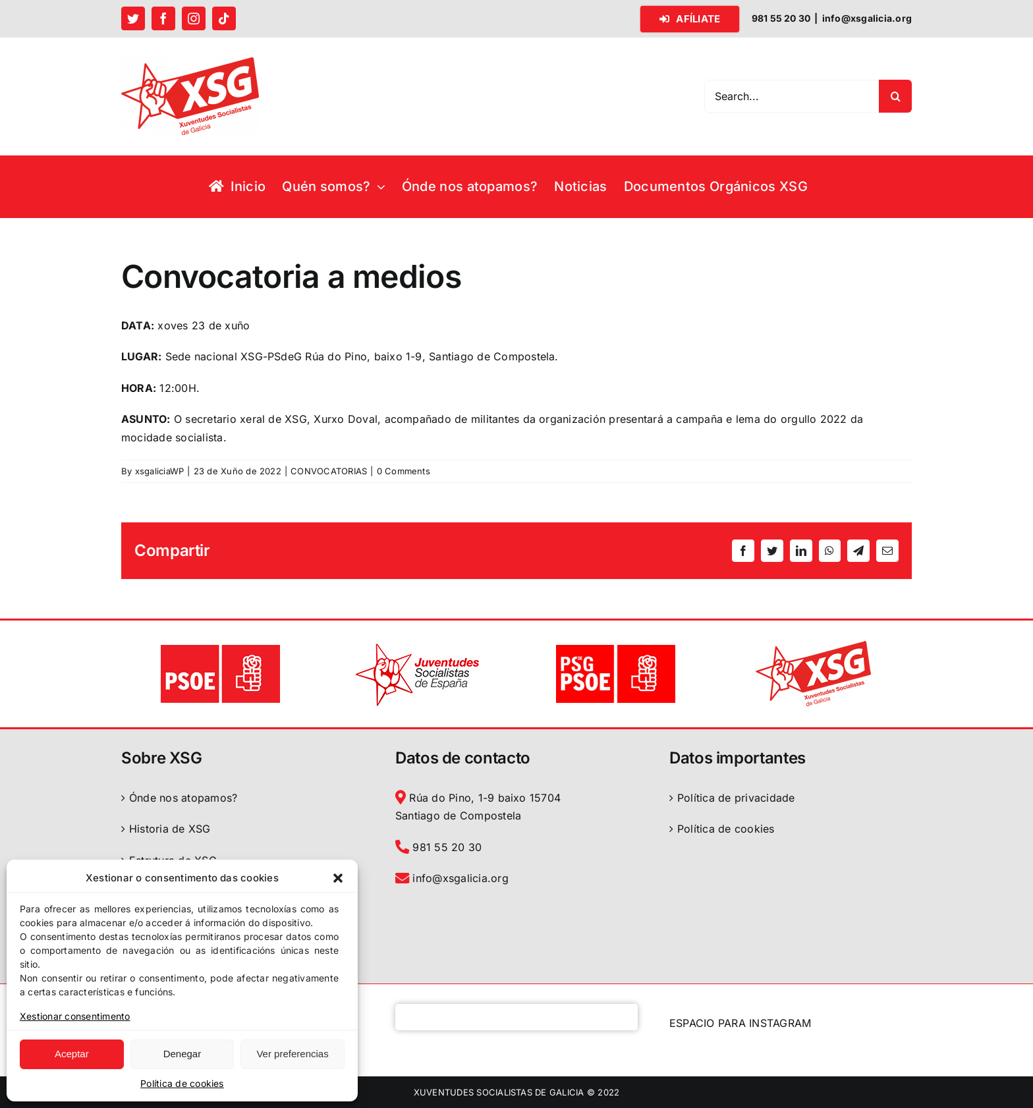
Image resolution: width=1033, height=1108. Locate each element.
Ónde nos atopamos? (183, 797)
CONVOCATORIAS (329, 471)
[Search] (895, 96)
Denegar (182, 1053)
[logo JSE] (417, 645)
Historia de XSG (170, 828)
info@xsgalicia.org (867, 18)
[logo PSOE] (220, 645)
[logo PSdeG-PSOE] (615, 645)
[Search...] (791, 96)
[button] (338, 878)
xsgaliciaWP (159, 471)
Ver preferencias (292, 1053)
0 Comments (403, 471)
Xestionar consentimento (75, 1016)
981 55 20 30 (438, 847)
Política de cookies (182, 1083)
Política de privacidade (736, 797)
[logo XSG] (813, 645)
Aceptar (72, 1053)
